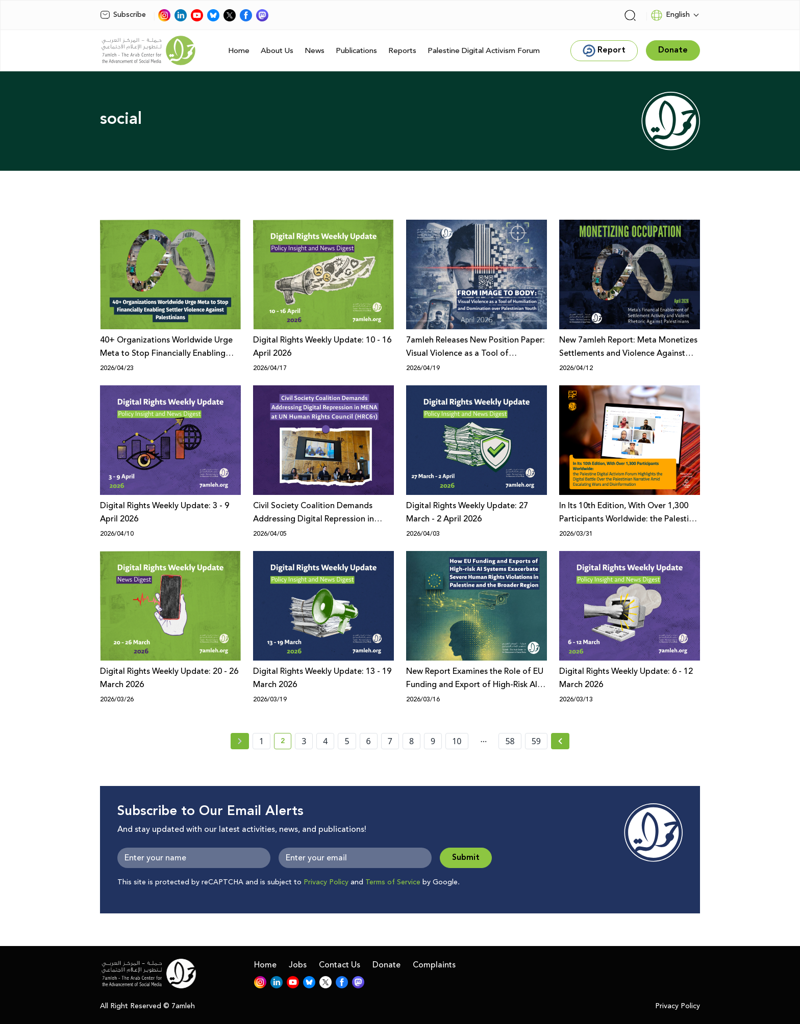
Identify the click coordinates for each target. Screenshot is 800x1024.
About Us (277, 51)
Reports (402, 51)
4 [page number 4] (325, 741)
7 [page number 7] (390, 741)
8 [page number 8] (411, 741)
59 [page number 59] (536, 741)
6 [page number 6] (368, 741)
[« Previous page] (240, 741)
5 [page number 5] (346, 741)
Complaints (434, 965)
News (314, 51)
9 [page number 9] (433, 741)
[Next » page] (560, 741)
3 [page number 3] (304, 741)
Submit (466, 857)
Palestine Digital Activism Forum (484, 51)
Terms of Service (392, 882)
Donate (386, 965)
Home (238, 51)
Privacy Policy (326, 882)
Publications (356, 51)
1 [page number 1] (261, 741)
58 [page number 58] (509, 741)
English (670, 15)
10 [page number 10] (456, 741)
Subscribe (123, 14)
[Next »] (560, 741)
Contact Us (339, 965)
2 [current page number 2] (286, 743)
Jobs (298, 965)
